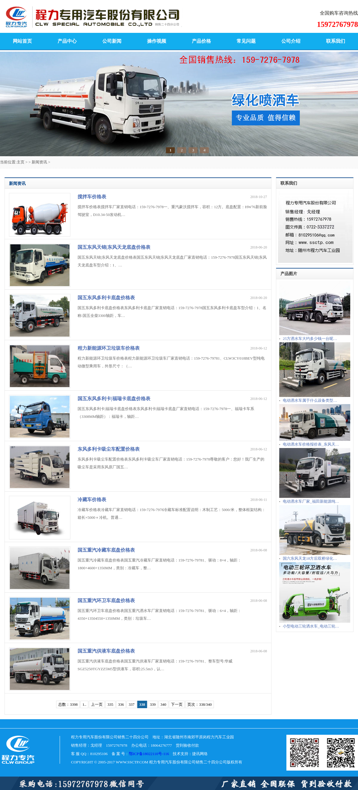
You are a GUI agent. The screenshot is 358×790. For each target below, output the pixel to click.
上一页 (97, 704)
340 (163, 704)
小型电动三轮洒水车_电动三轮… (311, 626)
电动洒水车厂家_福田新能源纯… (311, 501)
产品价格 (201, 41)
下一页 (177, 704)
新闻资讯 (39, 162)
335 (110, 704)
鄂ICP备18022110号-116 (149, 753)
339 (153, 704)
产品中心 (67, 41)
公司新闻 (111, 41)
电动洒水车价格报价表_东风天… (311, 444)
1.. (84, 704)
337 (132, 704)
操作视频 (156, 41)
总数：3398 (68, 704)
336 (121, 704)
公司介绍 (290, 41)
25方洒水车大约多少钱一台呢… (310, 338)
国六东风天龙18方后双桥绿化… (310, 558)
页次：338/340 (199, 704)
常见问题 (246, 41)
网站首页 (22, 41)
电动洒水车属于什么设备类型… (310, 400)
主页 (20, 162)
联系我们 (335, 41)
